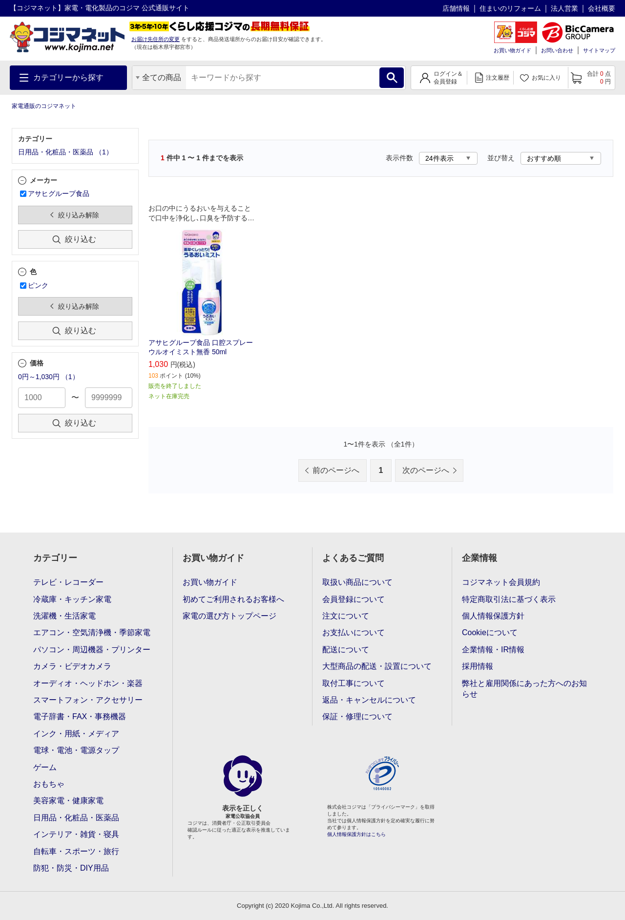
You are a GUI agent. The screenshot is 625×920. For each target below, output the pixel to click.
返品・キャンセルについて (369, 700)
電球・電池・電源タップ (76, 750)
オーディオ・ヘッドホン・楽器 (88, 683)
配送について (345, 649)
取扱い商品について (357, 582)
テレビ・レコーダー (68, 582)
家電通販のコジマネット (44, 106)
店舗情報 (456, 8)
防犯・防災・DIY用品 (71, 868)
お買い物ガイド (512, 50)
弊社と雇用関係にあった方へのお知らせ (524, 688)
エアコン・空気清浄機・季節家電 (91, 632)
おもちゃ (48, 784)
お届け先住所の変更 (155, 39)
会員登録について (353, 599)
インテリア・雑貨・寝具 (76, 834)
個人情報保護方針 (493, 616)
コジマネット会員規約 (501, 582)
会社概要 (601, 8)
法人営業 (564, 8)
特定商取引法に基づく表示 (509, 599)
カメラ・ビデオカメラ (72, 666)
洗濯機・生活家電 (64, 616)
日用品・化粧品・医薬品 (76, 817)
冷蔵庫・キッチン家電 (72, 599)
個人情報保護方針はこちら (356, 834)
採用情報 (477, 666)
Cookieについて (490, 632)
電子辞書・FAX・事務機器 (79, 716)
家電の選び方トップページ (229, 616)
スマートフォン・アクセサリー (88, 700)
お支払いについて (353, 632)
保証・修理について (357, 716)
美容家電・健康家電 (68, 800)
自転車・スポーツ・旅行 (76, 851)
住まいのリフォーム (510, 8)
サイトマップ (599, 50)
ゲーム (45, 767)
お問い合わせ (557, 50)
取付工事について (353, 683)
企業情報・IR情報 (493, 649)
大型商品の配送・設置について (377, 666)
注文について (345, 616)
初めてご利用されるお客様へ (233, 599)
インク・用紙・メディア (76, 733)
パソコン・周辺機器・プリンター (91, 649)
